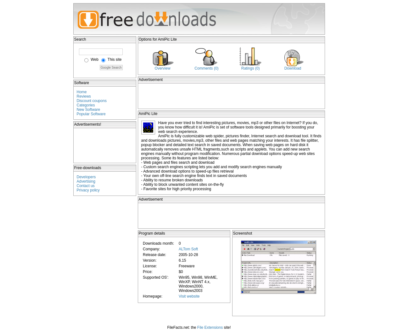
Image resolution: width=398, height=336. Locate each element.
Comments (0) (206, 68)
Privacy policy (88, 190)
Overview (163, 68)
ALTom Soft (188, 249)
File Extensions (210, 327)
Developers (86, 177)
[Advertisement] (105, 145)
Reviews (84, 96)
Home (82, 92)
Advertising (86, 181)
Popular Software (91, 114)
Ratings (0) (250, 68)
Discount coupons (92, 101)
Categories (86, 105)
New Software (88, 109)
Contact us (86, 186)
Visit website (189, 296)
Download (292, 68)
